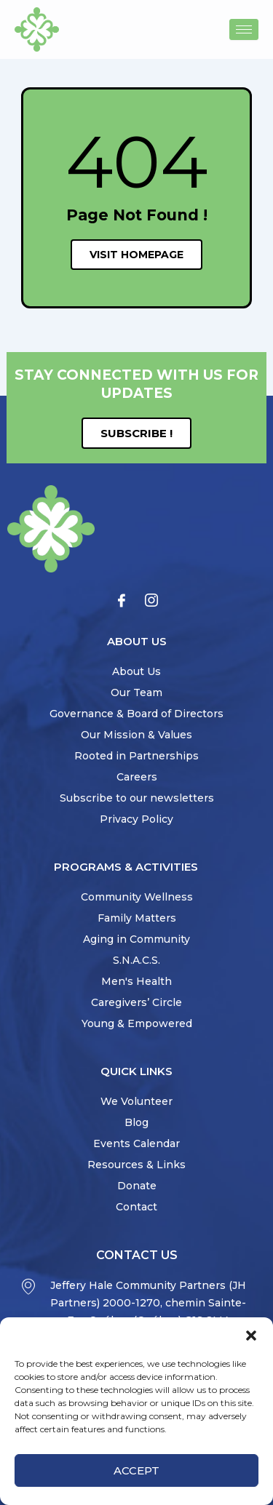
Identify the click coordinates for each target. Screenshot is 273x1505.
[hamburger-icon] (243, 29)
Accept (136, 1470)
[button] (251, 1335)
